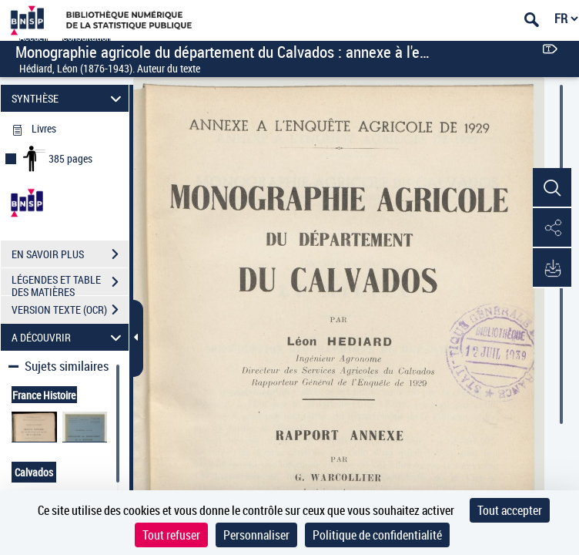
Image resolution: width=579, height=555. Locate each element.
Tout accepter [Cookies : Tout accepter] (509, 510)
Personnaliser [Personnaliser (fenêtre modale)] (256, 534)
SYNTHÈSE (69, 98)
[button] (552, 188)
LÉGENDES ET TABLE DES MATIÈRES (70, 283)
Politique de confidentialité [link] (377, 534)
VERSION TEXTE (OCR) (70, 310)
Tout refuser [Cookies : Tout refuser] (171, 534)
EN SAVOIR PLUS (70, 254)
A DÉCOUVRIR (69, 337)
